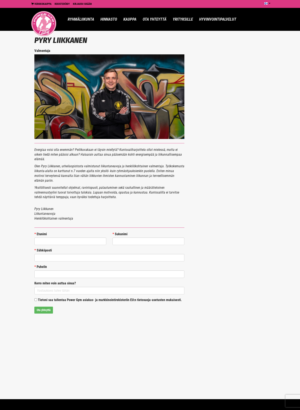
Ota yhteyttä (154, 19)
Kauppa (129, 19)
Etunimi (40, 234)
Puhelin (40, 267)
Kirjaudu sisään (82, 3)
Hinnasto (108, 19)
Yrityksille (183, 19)
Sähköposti (43, 250)
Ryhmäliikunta (81, 19)
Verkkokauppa (41, 3)
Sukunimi (120, 234)
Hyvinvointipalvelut (217, 19)
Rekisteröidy (62, 3)
